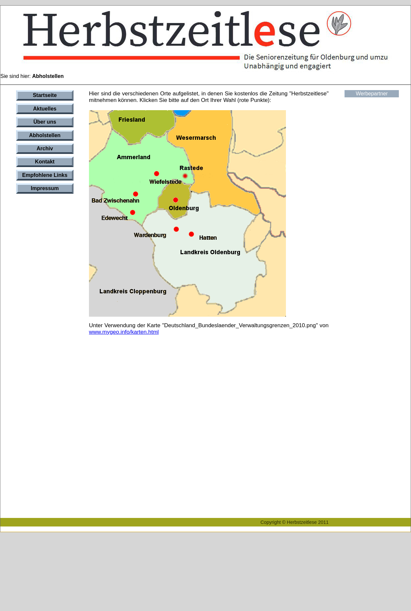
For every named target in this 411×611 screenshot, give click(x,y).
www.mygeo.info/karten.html (124, 332)
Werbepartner (372, 93)
